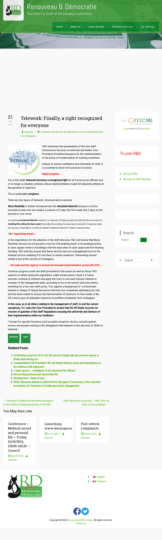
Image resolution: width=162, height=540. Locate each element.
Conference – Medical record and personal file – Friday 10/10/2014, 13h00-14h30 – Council (19, 437)
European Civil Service (52, 132)
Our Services (148, 27)
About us (76, 27)
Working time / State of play (28, 378)
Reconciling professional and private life (35, 374)
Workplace (30, 136)
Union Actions (96, 27)
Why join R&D (130, 173)
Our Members (71, 132)
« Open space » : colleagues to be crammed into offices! (44, 370)
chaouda (28, 132)
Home (59, 27)
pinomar (48, 437)
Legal (126, 128)
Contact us (81, 523)
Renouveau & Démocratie (62, 6)
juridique (146, 128)
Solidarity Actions (122, 27)
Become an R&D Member (137, 179)
